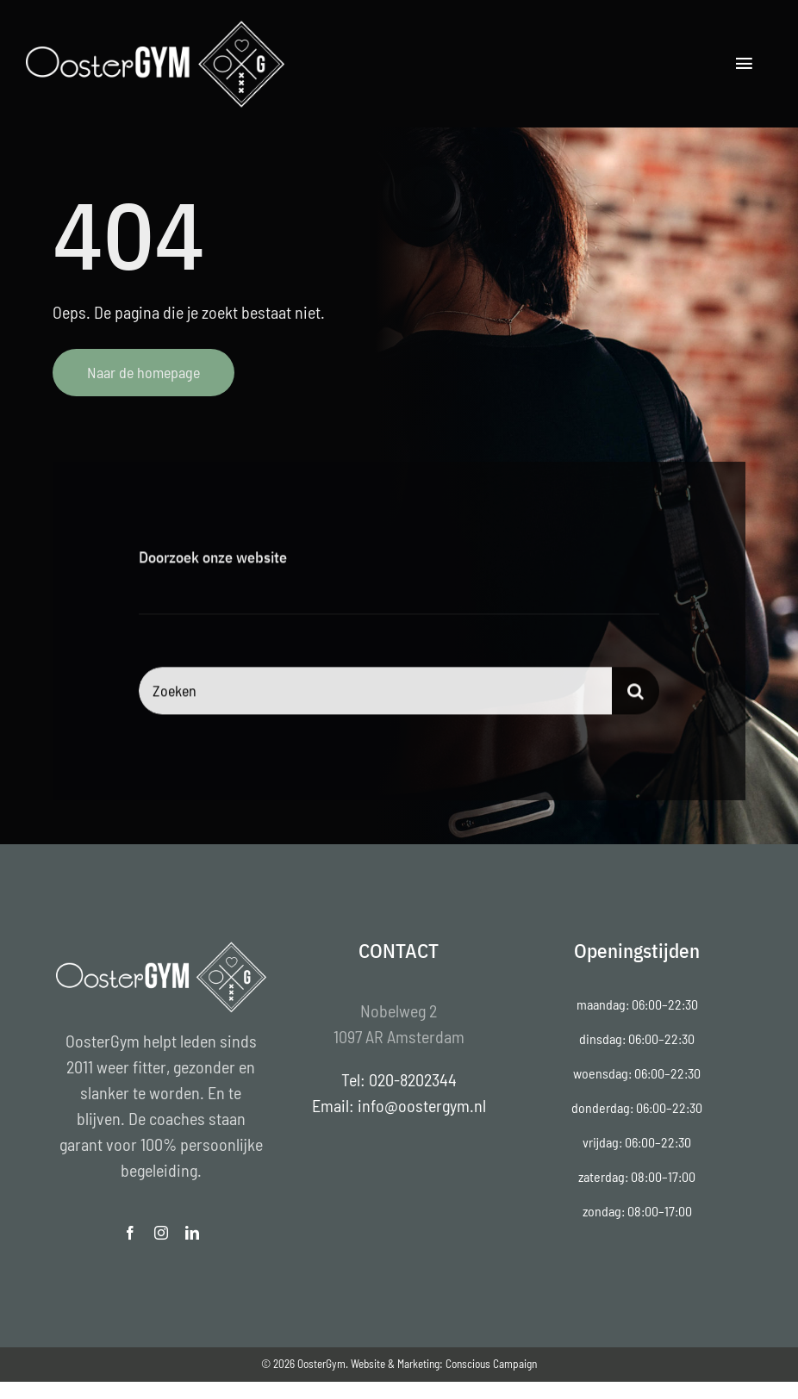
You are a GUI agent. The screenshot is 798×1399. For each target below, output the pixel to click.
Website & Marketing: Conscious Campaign (444, 1364)
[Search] (635, 692)
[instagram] (161, 1233)
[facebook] (130, 1233)
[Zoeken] (375, 692)
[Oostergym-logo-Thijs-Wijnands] (155, 26)
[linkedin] (192, 1233)
